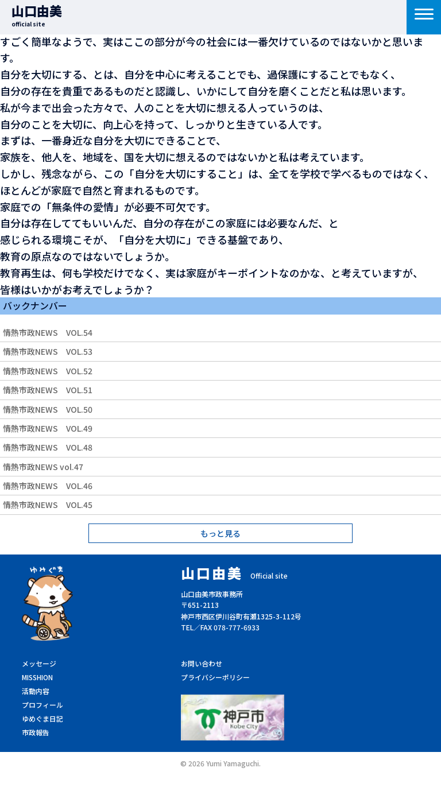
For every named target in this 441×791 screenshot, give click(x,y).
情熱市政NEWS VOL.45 (47, 504)
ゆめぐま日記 (42, 718)
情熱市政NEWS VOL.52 (47, 371)
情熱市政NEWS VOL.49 (47, 428)
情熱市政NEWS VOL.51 (47, 390)
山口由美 (36, 14)
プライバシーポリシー (215, 677)
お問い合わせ (201, 663)
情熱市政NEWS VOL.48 (47, 447)
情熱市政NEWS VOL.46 (47, 485)
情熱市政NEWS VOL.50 (47, 409)
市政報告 (35, 732)
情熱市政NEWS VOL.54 (47, 332)
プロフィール (42, 704)
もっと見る (220, 533)
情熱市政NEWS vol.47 (43, 466)
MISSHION (37, 677)
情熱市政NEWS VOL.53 (47, 351)
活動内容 (35, 691)
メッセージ (39, 663)
